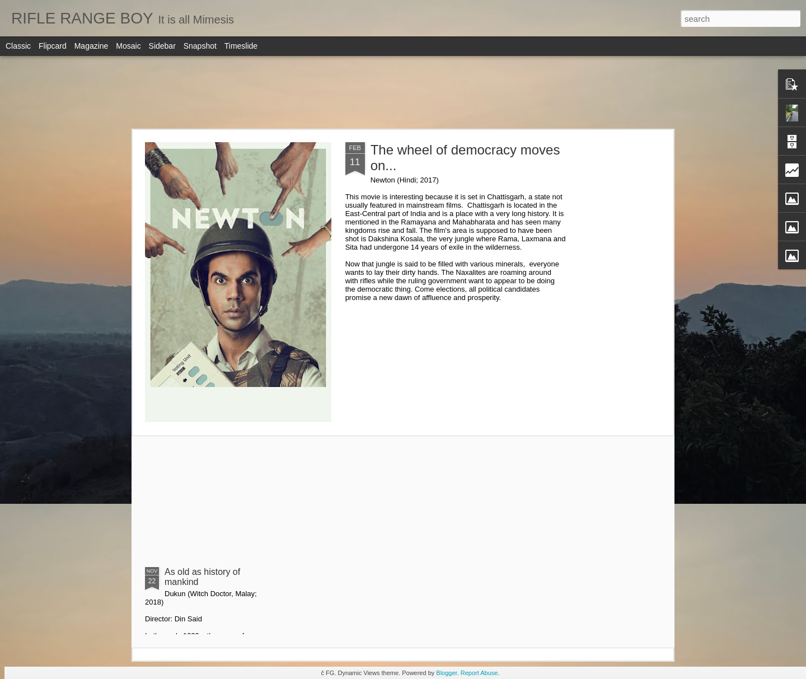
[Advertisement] (403, 92)
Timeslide (240, 45)
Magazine (91, 45)
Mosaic (128, 45)
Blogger (446, 672)
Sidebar (162, 45)
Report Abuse (479, 672)
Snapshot (200, 45)
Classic (18, 45)
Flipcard (53, 45)
